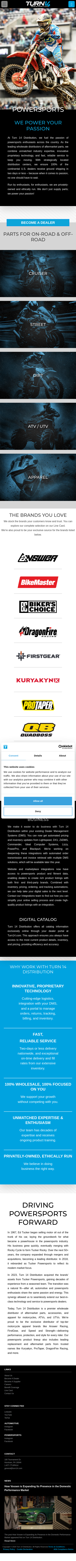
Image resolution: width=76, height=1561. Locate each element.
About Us (8, 1375)
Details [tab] (38, 755)
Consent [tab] (13, 755)
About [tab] (62, 755)
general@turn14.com (13, 1468)
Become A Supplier (12, 1381)
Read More (9, 1541)
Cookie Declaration (25, 1549)
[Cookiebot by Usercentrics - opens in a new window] (58, 747)
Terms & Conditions (56, 1547)
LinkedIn (8, 1412)
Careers (7, 1384)
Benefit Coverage (11, 1387)
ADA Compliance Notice (63, 1549)
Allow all (38, 801)
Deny (38, 811)
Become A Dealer (38, 223)
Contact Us (9, 1393)
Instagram (8, 1427)
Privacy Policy (9, 1549)
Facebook (8, 1430)
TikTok (7, 1418)
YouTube (8, 1415)
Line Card (8, 1390)
